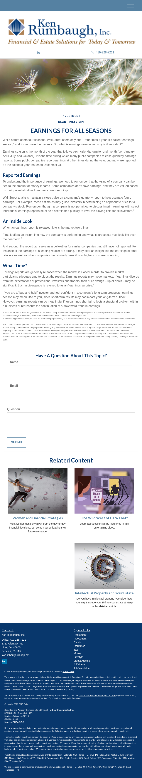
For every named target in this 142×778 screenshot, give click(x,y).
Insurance (79, 645)
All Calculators (82, 668)
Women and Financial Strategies (38, 518)
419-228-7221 (103, 52)
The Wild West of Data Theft (104, 518)
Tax (76, 649)
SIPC (21, 722)
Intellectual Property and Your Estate (104, 593)
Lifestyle (78, 657)
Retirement (80, 634)
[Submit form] (16, 442)
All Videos (79, 664)
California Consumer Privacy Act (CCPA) (97, 695)
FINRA (15, 722)
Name (14, 362)
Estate (77, 642)
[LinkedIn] (38, 53)
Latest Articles (82, 660)
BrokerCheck (69, 671)
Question (13, 409)
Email (14, 385)
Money (78, 653)
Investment (80, 638)
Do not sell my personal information (64, 698)
